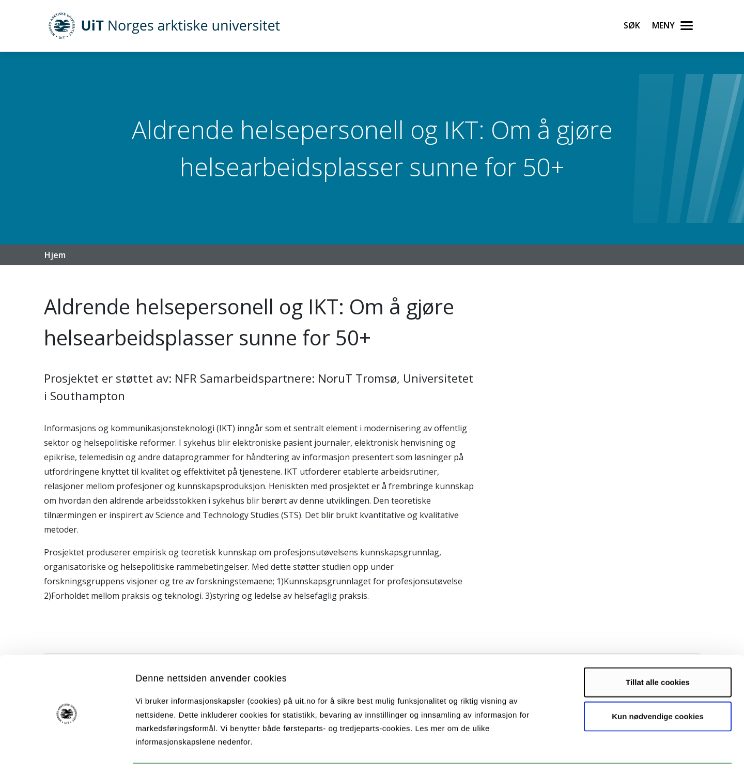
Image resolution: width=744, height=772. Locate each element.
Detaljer (550, 751)
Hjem (55, 255)
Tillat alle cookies (658, 649)
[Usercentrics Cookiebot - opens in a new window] (67, 752)
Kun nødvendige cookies (658, 683)
